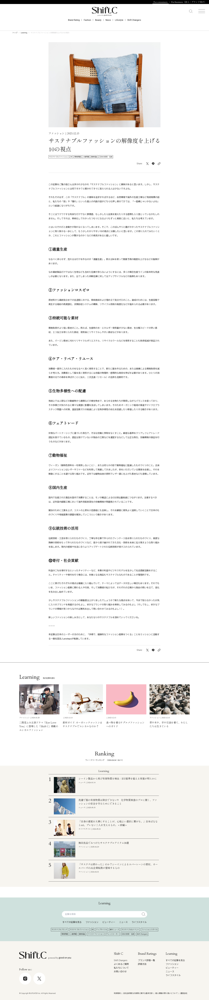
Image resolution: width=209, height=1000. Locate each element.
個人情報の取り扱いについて (166, 993)
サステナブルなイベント (130, 930)
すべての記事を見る (72, 922)
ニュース (123, 922)
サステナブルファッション (58, 157)
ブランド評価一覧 (146, 960)
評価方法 (142, 964)
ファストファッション (96, 934)
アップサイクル (101, 930)
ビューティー (108, 922)
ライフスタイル (139, 922)
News (108, 24)
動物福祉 (94, 157)
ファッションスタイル (150, 930)
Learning (24, 33)
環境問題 (77, 157)
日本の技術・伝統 (106, 157)
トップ (15, 33)
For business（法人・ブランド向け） (188, 2)
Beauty (98, 24)
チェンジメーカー (112, 934)
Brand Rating (74, 24)
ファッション (92, 922)
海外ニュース (114, 930)
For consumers (161, 2)
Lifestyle (119, 24)
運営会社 (183, 993)
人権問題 (86, 157)
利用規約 (117, 993)
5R (71, 157)
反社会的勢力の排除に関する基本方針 (138, 993)
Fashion (87, 24)
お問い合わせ (120, 971)
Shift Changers (134, 24)
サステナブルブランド (60, 930)
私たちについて (121, 968)
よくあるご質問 (121, 964)
